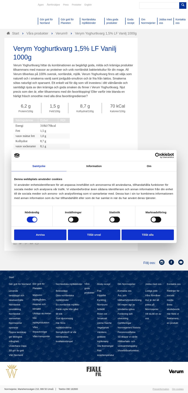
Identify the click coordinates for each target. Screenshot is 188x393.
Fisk (99, 290)
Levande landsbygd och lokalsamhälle (16, 295)
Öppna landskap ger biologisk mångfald (17, 337)
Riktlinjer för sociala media (173, 295)
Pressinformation (161, 389)
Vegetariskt (103, 327)
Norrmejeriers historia (129, 327)
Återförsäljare (53, 4)
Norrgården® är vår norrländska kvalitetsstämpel (66, 337)
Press (66, 4)
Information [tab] (94, 166)
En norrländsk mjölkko (67, 304)
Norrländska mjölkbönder (69, 284)
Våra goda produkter (89, 288)
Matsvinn (37, 295)
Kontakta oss (124, 290)
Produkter (76, 4)
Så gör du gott (16, 350)
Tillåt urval (94, 234)
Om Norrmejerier (126, 284)
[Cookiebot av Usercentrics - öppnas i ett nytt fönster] (158, 155)
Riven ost (102, 313)
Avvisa (40, 234)
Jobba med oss (153, 284)
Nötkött (101, 309)
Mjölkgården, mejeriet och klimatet (39, 304)
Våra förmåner (152, 295)
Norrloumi (102, 304)
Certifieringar (124, 323)
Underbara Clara (17, 346)
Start (11, 277)
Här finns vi (173, 313)
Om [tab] (149, 166)
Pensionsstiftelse (127, 332)
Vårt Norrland (16, 355)
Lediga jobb (151, 290)
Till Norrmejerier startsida (18, 16)
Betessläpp (62, 290)
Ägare (41, 4)
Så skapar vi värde (128, 336)
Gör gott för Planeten (39, 286)
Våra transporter (41, 336)
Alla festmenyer (105, 346)
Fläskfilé (101, 295)
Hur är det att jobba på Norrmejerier (152, 305)
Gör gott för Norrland (20, 284)
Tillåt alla (148, 234)
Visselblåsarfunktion (128, 350)
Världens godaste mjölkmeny (103, 337)
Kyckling (101, 300)
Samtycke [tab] (39, 166)
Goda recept (103, 284)
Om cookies (178, 389)
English (88, 4)
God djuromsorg (64, 318)
